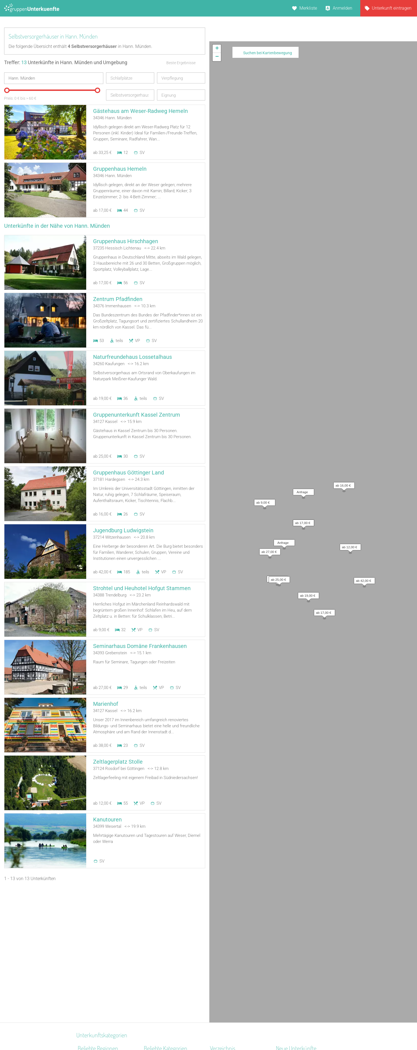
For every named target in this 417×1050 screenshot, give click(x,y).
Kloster (150, 967)
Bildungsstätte (158, 989)
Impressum (226, 1031)
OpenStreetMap (404, 209)
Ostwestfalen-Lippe (96, 974)
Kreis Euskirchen (94, 996)
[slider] (7, 90)
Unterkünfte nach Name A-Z (237, 960)
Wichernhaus (288, 953)
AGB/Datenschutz (193, 1031)
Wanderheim (156, 960)
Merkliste (308, 8)
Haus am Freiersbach (296, 939)
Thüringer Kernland (96, 989)
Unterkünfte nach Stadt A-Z (236, 953)
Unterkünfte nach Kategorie (236, 946)
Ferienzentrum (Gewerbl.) (168, 946)
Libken (282, 967)
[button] (302, 95)
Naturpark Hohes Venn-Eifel (104, 939)
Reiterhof (152, 939)
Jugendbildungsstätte (165, 931)
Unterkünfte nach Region (234, 931)
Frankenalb (88, 1003)
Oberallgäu (88, 960)
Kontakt (164, 1031)
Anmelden (342, 8)
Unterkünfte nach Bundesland (238, 939)
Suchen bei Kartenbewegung (267, 53)
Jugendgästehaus (161, 953)
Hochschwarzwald (95, 967)
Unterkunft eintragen (391, 8)
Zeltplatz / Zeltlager (163, 981)
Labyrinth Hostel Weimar (300, 960)
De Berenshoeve (291, 946)
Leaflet (367, 209)
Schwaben (88, 981)
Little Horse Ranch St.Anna (301, 931)
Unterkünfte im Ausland (233, 967)
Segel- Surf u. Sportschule (168, 996)
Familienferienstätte (163, 974)
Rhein (83, 931)
